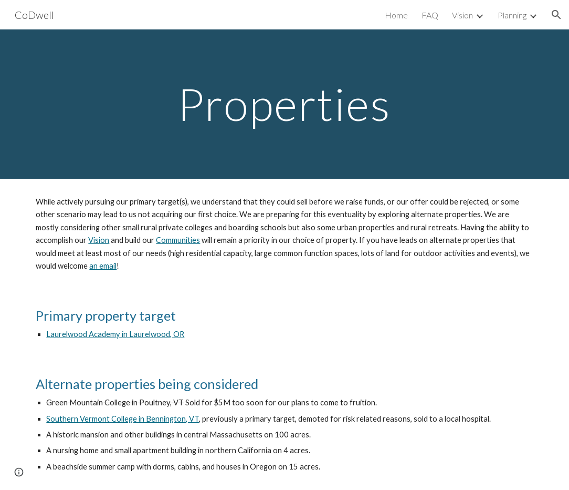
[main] (284, 103)
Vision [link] (462, 15)
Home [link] (396, 15)
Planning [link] (512, 15)
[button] (556, 14)
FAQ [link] (430, 15)
